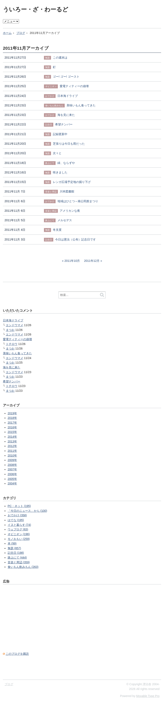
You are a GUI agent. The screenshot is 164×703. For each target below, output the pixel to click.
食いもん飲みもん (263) (23, 566)
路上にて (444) (17, 557)
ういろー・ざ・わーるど (35, 9)
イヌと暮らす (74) (19, 524)
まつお (10, 330)
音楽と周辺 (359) (19, 562)
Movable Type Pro (148, 696)
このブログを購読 (17, 653)
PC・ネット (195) (19, 506)
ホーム (7, 33)
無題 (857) (14, 548)
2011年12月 (92, 260)
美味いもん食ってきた (17, 353)
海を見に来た (11, 367)
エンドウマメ (14, 325)
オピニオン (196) (19, 534)
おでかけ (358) (17, 515)
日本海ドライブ (13, 320)
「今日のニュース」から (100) (27, 510)
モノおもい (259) (19, 539)
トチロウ (11, 344)
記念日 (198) (16, 552)
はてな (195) (16, 520)
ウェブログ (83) (18, 529)
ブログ (20, 33)
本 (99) (12, 543)
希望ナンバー (11, 381)
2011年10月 (72, 260)
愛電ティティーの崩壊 (17, 339)
